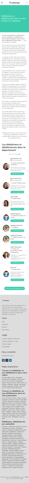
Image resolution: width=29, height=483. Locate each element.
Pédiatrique (5, 450)
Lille (4, 406)
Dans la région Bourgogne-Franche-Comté (13, 39)
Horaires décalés (21, 440)
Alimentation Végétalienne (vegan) (16, 430)
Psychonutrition (19, 452)
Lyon (13, 406)
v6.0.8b (21, 478)
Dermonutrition (13, 437)
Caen (14, 403)
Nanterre (4, 410)
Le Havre (18, 405)
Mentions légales (6, 344)
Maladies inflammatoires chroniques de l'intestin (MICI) (14, 444)
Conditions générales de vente (10, 341)
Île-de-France (21, 383)
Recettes (4, 327)
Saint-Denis (15, 413)
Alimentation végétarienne (9, 432)
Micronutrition (17, 447)
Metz (22, 406)
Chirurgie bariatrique (7, 435)
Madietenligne (16, 477)
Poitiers (14, 412)
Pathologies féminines (14, 449)
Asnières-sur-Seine (14, 400)
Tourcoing (4, 417)
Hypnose (4, 442)
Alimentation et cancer (9, 428)
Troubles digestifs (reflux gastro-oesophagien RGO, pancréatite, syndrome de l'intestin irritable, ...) (14, 464)
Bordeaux (16, 401)
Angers (19, 398)
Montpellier (5, 408)
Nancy (23, 408)
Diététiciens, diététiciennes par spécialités (13, 422)
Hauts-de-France (11, 383)
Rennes (24, 412)
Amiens (14, 398)
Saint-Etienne (22, 413)
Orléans (23, 410)
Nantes (10, 410)
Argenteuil (5, 400)
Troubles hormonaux (17, 467)
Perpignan (8, 412)
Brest (10, 403)
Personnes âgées (14, 450)
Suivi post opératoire (15, 459)
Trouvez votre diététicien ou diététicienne (13, 35)
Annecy (24, 398)
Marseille (17, 406)
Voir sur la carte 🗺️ (14, 154)
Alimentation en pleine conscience (18, 426)
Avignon (5, 401)
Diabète (20, 437)
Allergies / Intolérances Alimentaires (11, 433)
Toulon (18, 415)
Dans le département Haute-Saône (11, 40)
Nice (14, 410)
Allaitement (20, 432)
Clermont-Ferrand (21, 403)
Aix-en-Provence (6, 398)
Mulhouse (17, 408)
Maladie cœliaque (12, 442)
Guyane (4, 383)
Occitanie (15, 386)
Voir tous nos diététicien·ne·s (14, 288)
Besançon (10, 401)
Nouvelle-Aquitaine (7, 386)
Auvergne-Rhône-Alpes (8, 377)
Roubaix (4, 413)
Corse (7, 381)
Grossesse (13, 440)
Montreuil (11, 408)
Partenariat (5, 324)
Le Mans (24, 405)
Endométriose (6, 440)
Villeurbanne (15, 417)
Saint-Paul (5, 415)
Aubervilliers (23, 400)
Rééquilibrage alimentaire (9, 454)
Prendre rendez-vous (17, 174)
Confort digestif (18, 435)
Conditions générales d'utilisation (11, 339)
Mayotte (16, 384)
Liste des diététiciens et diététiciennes (12, 37)
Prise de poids (10, 452)
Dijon (7, 405)
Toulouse (23, 415)
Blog (3, 322)
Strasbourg (12, 415)
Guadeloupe (19, 381)
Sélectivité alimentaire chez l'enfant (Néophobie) (12, 456)
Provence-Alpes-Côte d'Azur (13, 388)
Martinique (10, 384)
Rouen (9, 413)
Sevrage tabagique (19, 457)
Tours (9, 417)
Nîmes (18, 410)
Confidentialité (6, 347)
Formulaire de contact (8, 356)
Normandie (22, 384)
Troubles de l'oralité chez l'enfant (16, 461)
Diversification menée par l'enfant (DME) (13, 438)
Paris (3, 412)
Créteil (3, 405)
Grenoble (12, 405)
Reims (19, 412)
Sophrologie (5, 459)
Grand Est (12, 381)
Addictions (5, 426)
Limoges (8, 406)
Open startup (5, 330)
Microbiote (10, 447)
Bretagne (13, 379)
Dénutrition (5, 437)
